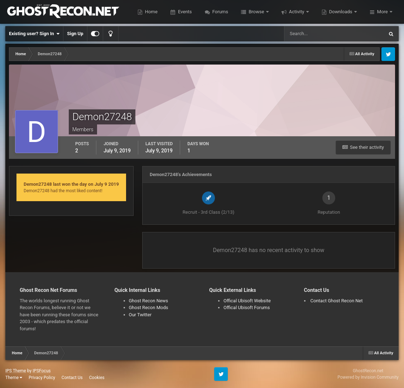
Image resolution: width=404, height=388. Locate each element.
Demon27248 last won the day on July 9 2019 (71, 184)
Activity (297, 11)
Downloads (341, 11)
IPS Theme (15, 370)
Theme (13, 377)
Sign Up (75, 33)
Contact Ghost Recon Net (337, 300)
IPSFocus (41, 370)
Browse (256, 11)
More (382, 11)
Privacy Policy (42, 377)
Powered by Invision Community (368, 377)
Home (151, 11)
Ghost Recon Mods (148, 307)
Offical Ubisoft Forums (246, 307)
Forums (219, 11)
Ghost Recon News (148, 300)
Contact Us (72, 377)
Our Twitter (140, 314)
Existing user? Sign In (34, 33)
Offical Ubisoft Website (247, 300)
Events (184, 11)
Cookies (97, 377)
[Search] (312, 33)
